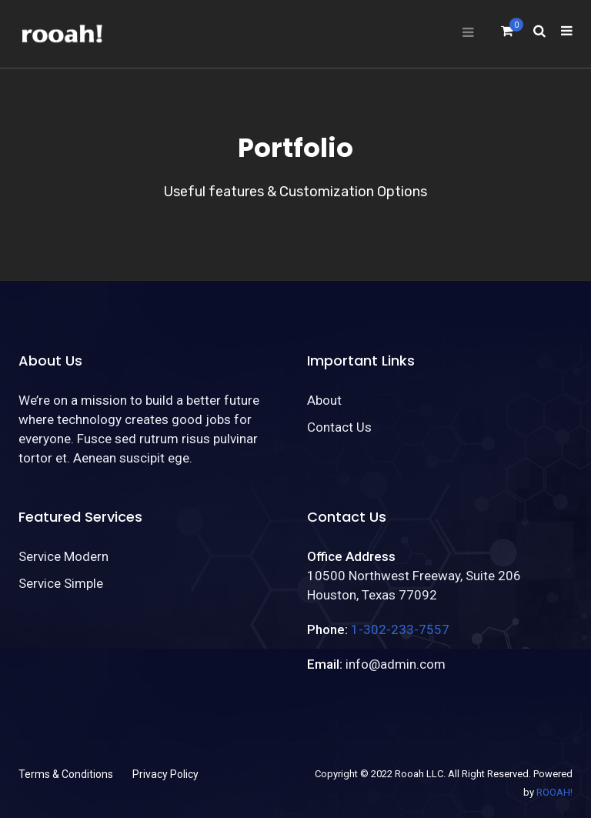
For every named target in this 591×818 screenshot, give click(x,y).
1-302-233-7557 (400, 629)
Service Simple (60, 583)
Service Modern (63, 556)
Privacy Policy (165, 774)
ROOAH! (554, 792)
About (324, 400)
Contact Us (339, 427)
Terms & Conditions (65, 774)
